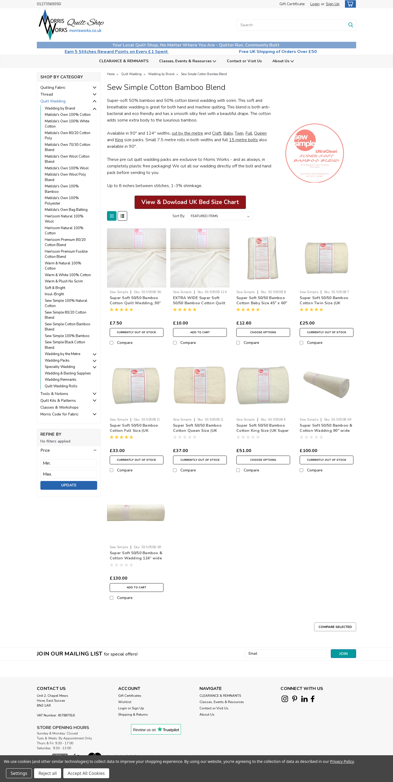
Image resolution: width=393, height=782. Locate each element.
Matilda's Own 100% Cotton (68, 114)
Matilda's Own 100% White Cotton (67, 124)
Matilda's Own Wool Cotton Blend (67, 159)
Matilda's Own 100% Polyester (62, 201)
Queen (260, 133)
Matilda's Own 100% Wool (67, 168)
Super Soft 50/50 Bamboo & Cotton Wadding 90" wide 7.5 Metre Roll (326, 430)
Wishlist (124, 702)
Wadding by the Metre (62, 354)
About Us (283, 61)
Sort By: (178, 216)
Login (315, 4)
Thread (46, 94)
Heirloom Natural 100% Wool (64, 219)
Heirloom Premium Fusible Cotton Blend (66, 254)
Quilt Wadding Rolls (61, 386)
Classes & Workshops (59, 407)
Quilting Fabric (53, 87)
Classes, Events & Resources (187, 61)
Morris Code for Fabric (59, 414)
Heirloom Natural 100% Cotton (64, 231)
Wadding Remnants (60, 379)
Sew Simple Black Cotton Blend (65, 345)
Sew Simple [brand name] (119, 292)
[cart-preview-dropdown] (349, 4)
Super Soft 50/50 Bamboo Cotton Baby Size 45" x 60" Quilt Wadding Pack (261, 303)
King (119, 140)
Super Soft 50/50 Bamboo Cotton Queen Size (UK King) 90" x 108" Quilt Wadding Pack (197, 433)
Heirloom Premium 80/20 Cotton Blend (65, 242)
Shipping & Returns (133, 714)
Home (111, 74)
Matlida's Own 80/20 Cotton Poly (67, 136)
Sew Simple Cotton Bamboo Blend (67, 327)
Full (248, 133)
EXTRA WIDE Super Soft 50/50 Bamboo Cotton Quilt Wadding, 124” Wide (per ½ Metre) (199, 305)
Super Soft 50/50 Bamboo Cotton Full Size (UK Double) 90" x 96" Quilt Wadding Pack (134, 433)
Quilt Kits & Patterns (58, 400)
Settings (19, 773)
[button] (68, 450)
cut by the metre (187, 133)
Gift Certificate (292, 4)
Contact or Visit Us (244, 61)
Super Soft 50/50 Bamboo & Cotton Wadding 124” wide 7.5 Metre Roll (136, 558)
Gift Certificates (129, 696)
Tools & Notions (54, 393)
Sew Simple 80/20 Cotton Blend (65, 315)
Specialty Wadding (60, 366)
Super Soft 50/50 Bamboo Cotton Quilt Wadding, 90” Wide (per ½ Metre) (135, 303)
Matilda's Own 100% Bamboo (62, 189)
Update (68, 485)
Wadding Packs (57, 360)
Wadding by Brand (60, 108)
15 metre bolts (243, 140)
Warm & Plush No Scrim (64, 281)
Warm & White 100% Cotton (68, 275)
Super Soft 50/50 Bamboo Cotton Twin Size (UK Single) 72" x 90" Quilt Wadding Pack (324, 305)
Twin (239, 133)
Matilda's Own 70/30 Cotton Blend (67, 147)
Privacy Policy (342, 761)
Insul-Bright (54, 294)
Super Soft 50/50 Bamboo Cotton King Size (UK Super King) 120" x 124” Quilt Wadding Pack (262, 433)
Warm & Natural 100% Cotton (63, 266)
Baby (228, 133)
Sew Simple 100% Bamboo (67, 336)
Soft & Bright (55, 287)
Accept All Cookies (86, 773)
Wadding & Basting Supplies (68, 373)
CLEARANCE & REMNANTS (123, 61)
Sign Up (333, 4)
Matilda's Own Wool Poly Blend (65, 177)
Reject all (47, 773)
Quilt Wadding (53, 101)
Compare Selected (335, 627)
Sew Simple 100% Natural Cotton (66, 303)
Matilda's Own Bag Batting (66, 209)
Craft (216, 133)
